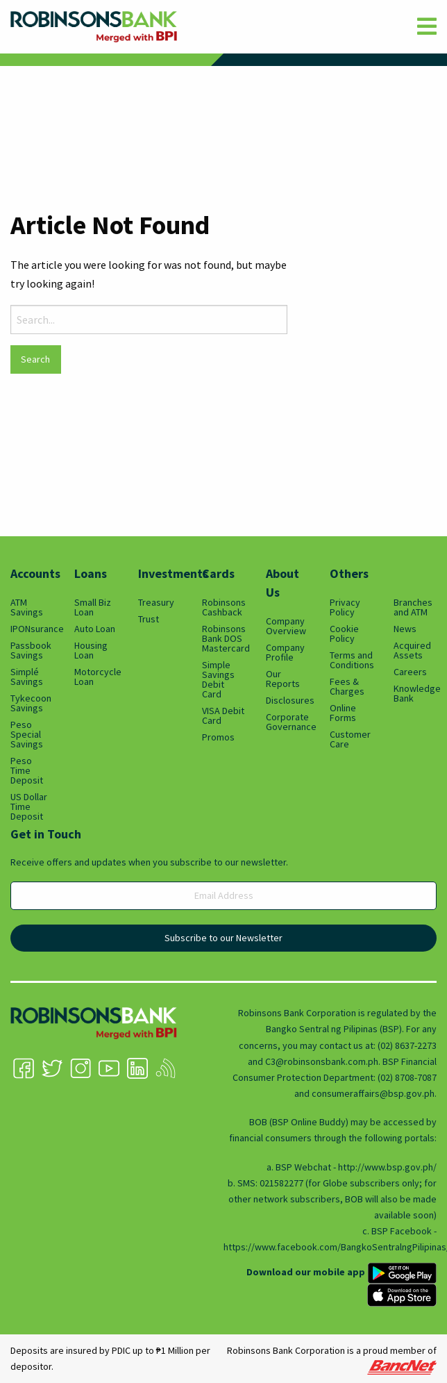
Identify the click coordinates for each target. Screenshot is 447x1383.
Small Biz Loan (92, 607)
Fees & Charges (347, 686)
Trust (148, 619)
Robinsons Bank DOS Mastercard (223, 638)
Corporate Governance (287, 722)
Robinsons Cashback (223, 607)
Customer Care (350, 739)
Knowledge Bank (415, 693)
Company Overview (286, 626)
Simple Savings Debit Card (218, 679)
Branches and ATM (413, 607)
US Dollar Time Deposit (28, 806)
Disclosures (287, 700)
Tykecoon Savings (30, 703)
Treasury (156, 602)
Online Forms (343, 713)
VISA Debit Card (223, 715)
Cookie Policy (344, 633)
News (405, 628)
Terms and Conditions (351, 660)
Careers (410, 671)
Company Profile (285, 652)
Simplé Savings (26, 676)
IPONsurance (31, 628)
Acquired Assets (412, 650)
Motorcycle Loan (95, 676)
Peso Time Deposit (26, 770)
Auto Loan (94, 628)
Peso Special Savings (26, 734)
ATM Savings (26, 607)
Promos (218, 737)
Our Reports (283, 679)
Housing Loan (91, 650)
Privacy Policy (345, 607)
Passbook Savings (30, 650)
